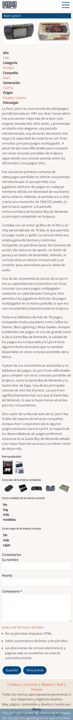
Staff (59, 684)
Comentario (10, 591)
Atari (6, 78)
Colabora (14, 684)
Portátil (8, 68)
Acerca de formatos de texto (23, 627)
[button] (19, 33)
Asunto (7, 575)
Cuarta (8, 88)
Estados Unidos (14, 98)
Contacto (31, 684)
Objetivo (47, 684)
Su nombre (10, 560)
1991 (6, 58)
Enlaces (36, 689)
